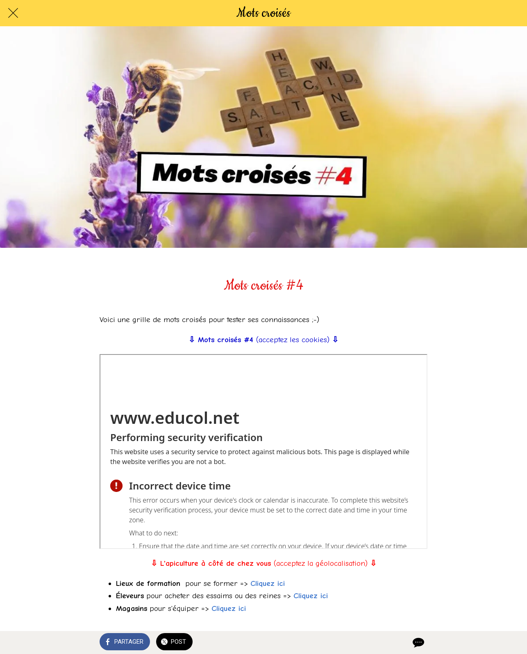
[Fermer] (13, 13)
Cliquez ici (267, 583)
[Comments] (417, 642)
